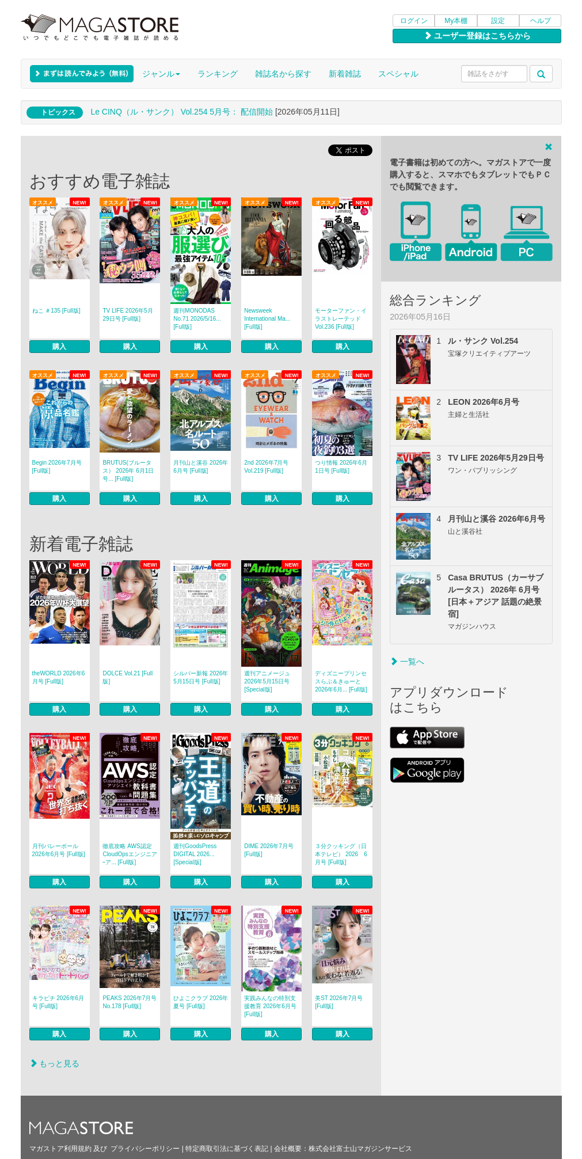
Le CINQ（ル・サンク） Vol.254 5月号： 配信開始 (181, 111)
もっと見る (54, 1063)
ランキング (217, 73)
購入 (59, 347)
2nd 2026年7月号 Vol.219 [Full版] (266, 466)
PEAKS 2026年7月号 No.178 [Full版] (129, 1002)
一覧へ (407, 661)
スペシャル (398, 73)
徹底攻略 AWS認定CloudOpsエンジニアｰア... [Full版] (129, 854)
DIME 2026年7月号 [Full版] (269, 850)
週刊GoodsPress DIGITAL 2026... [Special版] (194, 854)
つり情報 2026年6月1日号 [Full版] (341, 466)
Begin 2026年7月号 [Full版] (57, 466)
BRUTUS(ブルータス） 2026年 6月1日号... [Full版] (128, 470)
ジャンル (161, 73)
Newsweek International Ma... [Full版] (267, 318)
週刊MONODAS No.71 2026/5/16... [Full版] (196, 318)
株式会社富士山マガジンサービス (360, 1149)
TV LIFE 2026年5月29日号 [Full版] (127, 314)
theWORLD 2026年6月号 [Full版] (58, 677)
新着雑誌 (345, 73)
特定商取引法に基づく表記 (226, 1149)
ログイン (414, 21)
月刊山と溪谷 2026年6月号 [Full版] (200, 466)
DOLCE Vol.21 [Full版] (127, 677)
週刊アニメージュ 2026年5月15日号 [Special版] (267, 681)
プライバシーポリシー (145, 1149)
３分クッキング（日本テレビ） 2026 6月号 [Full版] (341, 854)
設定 (498, 21)
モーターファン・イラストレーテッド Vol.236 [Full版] (341, 318)
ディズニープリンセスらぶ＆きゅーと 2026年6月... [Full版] (341, 681)
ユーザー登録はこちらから (477, 35)
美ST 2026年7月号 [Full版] (339, 1002)
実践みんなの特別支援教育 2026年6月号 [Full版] (270, 1006)
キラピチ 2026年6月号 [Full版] (58, 1002)
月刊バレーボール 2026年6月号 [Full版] (58, 850)
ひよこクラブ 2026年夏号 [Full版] (200, 1002)
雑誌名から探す (283, 73)
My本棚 (455, 21)
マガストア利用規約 (60, 1149)
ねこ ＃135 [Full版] (56, 310)
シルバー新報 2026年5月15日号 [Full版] (200, 677)
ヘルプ (540, 21)
